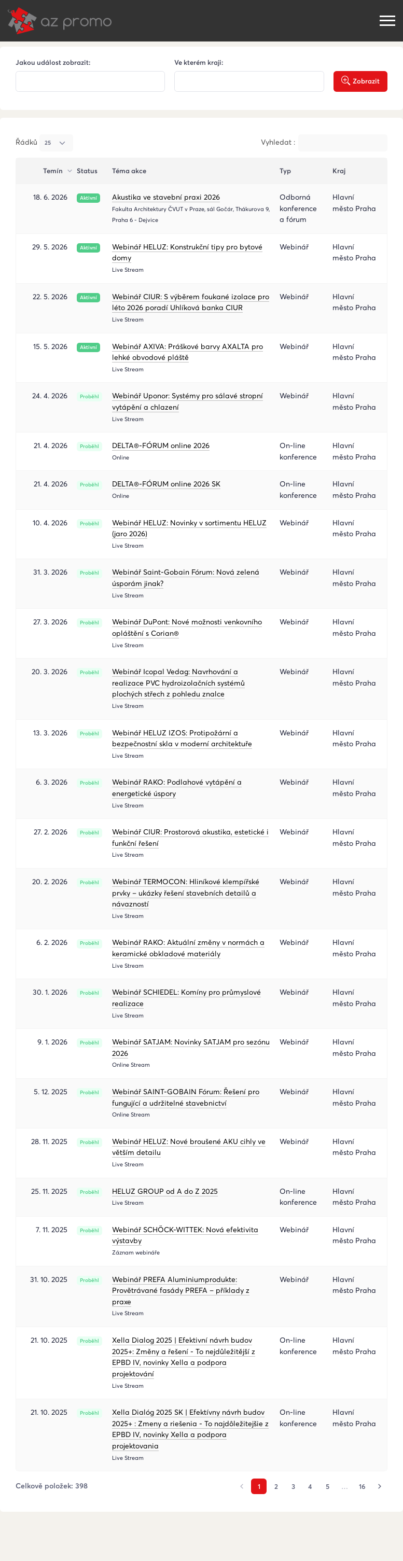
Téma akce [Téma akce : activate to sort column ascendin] (129, 170)
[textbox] (89, 81)
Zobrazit (360, 81)
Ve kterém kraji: (199, 62)
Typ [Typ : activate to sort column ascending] (285, 170)
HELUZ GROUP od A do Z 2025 (165, 1191)
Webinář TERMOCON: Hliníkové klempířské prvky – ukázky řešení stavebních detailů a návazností (185, 893)
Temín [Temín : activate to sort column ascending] (53, 170)
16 (362, 1486)
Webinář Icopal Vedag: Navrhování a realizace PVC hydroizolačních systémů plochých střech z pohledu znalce (178, 683)
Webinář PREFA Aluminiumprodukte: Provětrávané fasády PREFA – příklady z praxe (180, 1290)
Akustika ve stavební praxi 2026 (166, 197)
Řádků (44, 142)
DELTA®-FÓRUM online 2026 (161, 445)
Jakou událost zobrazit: (53, 62)
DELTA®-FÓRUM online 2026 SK (166, 484)
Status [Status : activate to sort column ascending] (87, 170)
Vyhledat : (324, 142)
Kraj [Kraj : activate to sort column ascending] (338, 170)
